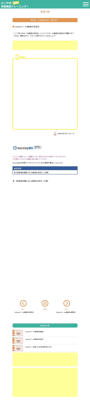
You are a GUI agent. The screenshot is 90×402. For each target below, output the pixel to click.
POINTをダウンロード (66, 133)
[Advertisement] (45, 45)
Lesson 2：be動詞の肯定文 (24, 312)
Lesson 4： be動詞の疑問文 (66, 312)
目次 (45, 309)
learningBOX (17, 163)
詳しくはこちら (57, 163)
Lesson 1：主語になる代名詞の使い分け (38, 347)
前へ (23, 309)
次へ (66, 309)
